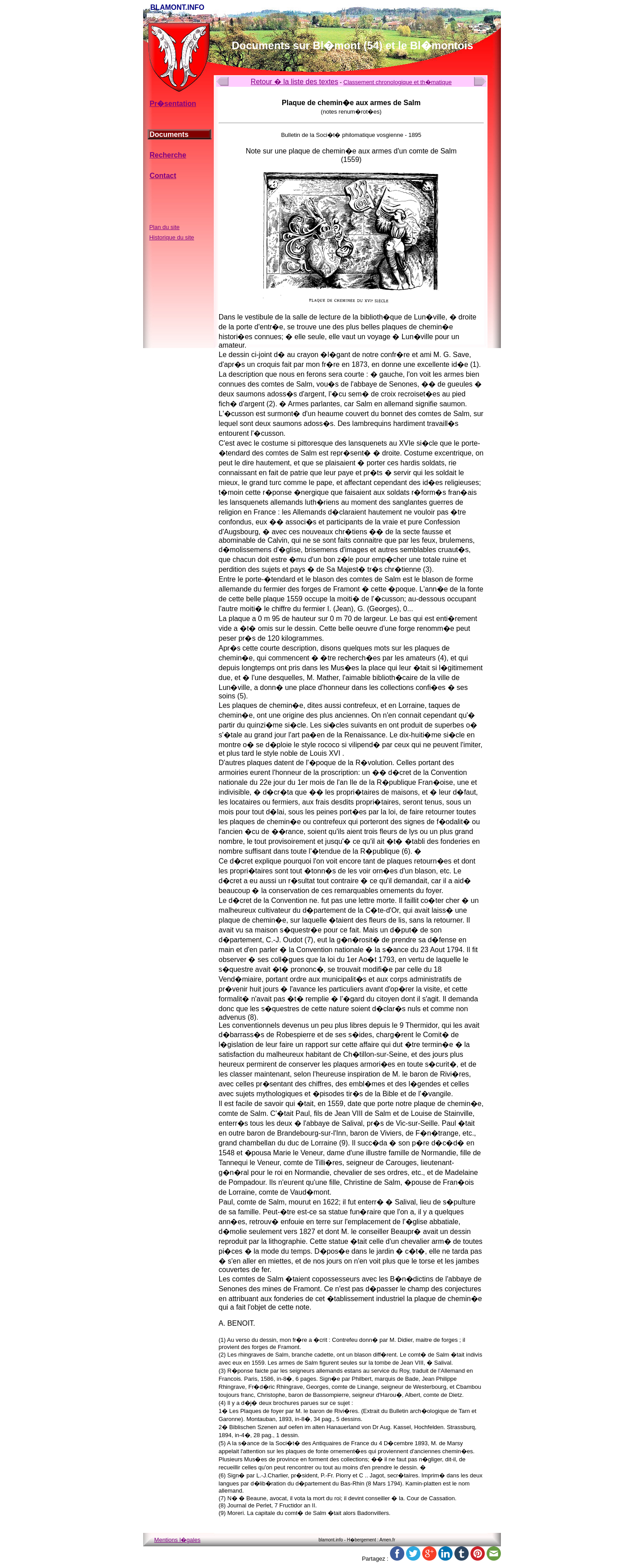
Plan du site (164, 227)
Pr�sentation (172, 103)
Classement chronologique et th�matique (397, 82)
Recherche (167, 155)
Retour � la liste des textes (295, 81)
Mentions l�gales (177, 1539)
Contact (162, 175)
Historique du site (171, 237)
